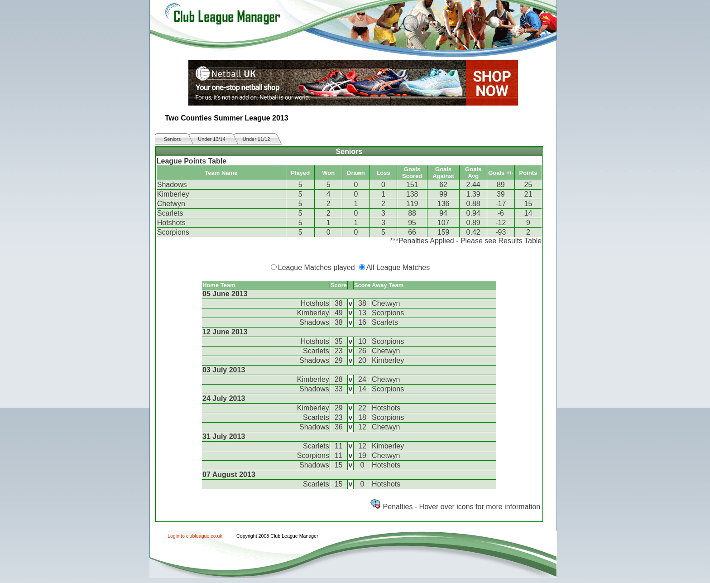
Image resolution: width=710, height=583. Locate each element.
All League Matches (398, 267)
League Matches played (316, 267)
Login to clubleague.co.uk (195, 536)
